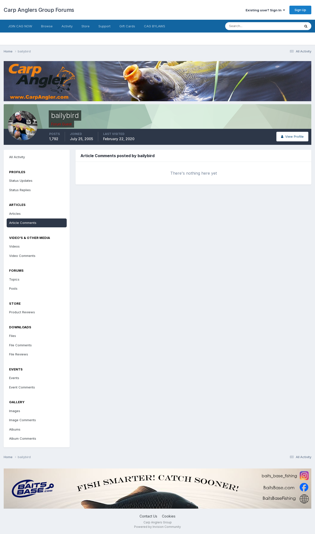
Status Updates (20, 181)
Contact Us (148, 516)
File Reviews (18, 354)
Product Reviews (22, 312)
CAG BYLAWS (154, 26)
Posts (13, 288)
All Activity (17, 157)
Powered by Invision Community (157, 527)
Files (12, 336)
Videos (14, 246)
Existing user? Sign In (265, 10)
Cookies (168, 516)
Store (85, 26)
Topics (14, 279)
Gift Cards (127, 26)
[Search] (246, 26)
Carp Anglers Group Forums (39, 10)
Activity (67, 26)
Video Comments (22, 256)
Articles (15, 214)
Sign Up (300, 10)
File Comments (20, 345)
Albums (14, 429)
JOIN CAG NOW (20, 26)
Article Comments (22, 223)
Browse (47, 26)
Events (14, 378)
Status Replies (20, 190)
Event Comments (22, 387)
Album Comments (22, 438)
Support (104, 26)
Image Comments (22, 420)
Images (14, 411)
